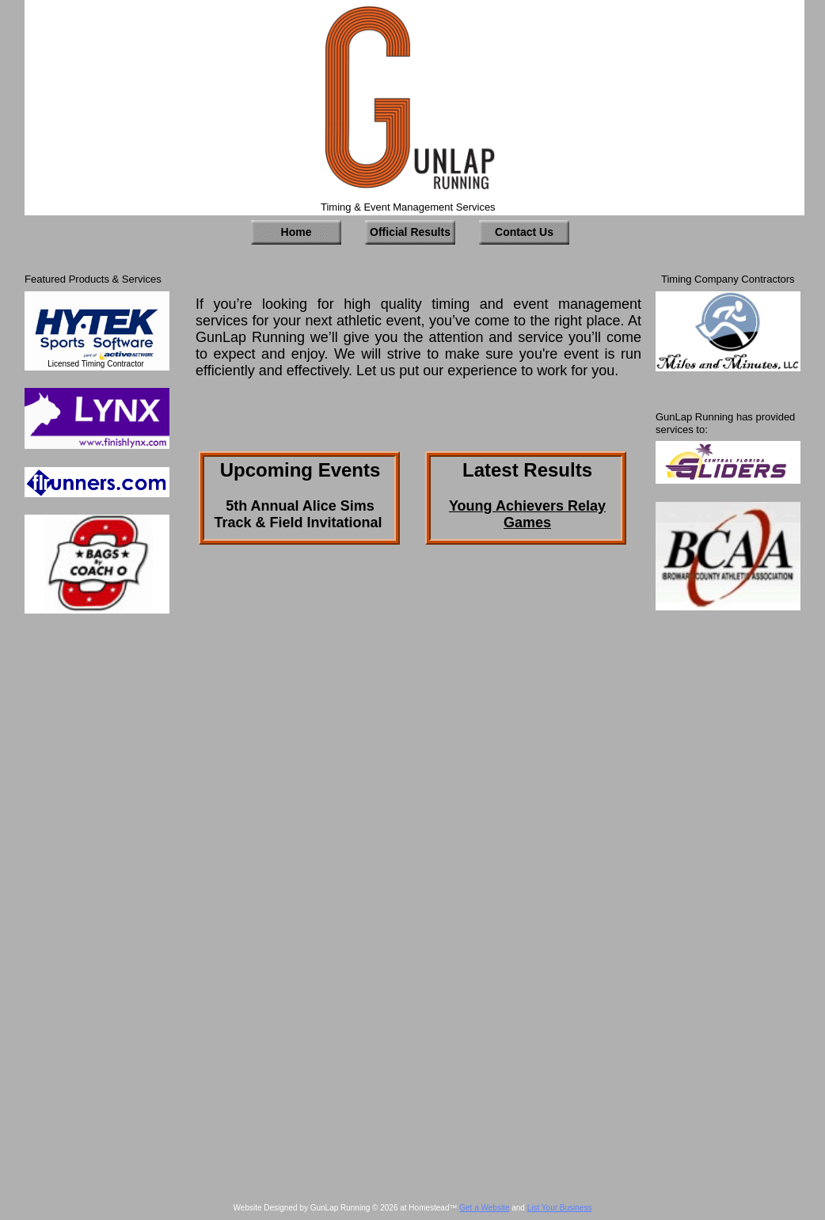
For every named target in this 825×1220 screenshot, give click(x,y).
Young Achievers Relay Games (527, 514)
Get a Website (484, 1207)
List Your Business (559, 1207)
